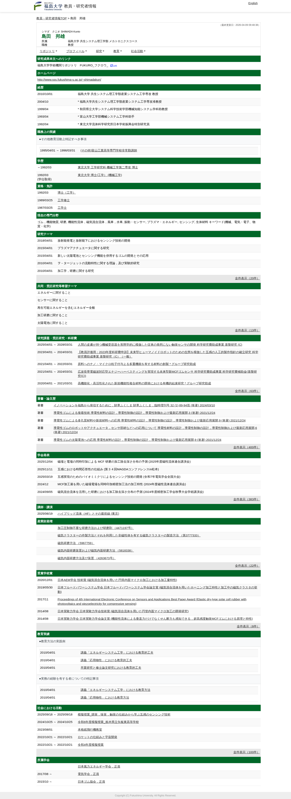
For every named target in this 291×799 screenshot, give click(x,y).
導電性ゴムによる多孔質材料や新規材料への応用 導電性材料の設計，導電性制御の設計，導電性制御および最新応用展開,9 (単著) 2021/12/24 (150, 420)
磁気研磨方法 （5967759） (76, 543)
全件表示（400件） (246, 447)
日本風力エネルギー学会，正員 (99, 766)
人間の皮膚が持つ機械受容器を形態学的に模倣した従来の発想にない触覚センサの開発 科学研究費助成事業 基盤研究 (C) (160, 344)
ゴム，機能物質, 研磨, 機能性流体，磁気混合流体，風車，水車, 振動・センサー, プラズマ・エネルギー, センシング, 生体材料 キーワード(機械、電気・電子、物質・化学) (146, 224)
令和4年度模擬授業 (91, 744)
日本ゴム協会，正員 (91, 781)
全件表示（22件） (247, 565)
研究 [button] (99, 51)
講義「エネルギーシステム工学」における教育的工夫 (117, 652)
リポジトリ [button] (47, 51)
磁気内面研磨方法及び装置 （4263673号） (87, 558)
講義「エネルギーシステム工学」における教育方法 (115, 690)
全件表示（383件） (246, 499)
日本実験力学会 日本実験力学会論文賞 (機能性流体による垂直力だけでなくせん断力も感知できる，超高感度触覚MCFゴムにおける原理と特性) (155, 618)
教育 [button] (116, 51)
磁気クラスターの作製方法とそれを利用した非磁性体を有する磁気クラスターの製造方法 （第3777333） (129, 535)
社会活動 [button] (137, 51)
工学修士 (64, 200)
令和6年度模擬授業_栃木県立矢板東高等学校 (108, 722)
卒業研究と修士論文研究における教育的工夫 (111, 667)
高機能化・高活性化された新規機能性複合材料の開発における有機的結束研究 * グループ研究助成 (144, 383)
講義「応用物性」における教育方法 (105, 697)
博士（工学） (67, 192)
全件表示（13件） (247, 330)
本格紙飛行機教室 (90, 729)
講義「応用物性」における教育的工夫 (106, 660)
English (253, 3)
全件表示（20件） (247, 278)
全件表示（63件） (247, 391)
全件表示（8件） (248, 626)
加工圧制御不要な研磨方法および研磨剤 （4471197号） (96, 528)
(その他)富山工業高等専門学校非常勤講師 (109, 150)
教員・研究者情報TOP (51, 18)
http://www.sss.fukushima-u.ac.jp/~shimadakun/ (69, 79)
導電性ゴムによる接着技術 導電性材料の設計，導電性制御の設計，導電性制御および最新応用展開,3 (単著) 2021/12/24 (134, 412)
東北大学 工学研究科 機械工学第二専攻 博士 (108, 167)
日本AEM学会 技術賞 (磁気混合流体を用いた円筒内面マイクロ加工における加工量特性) (117, 580)
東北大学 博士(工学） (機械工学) (100, 175)
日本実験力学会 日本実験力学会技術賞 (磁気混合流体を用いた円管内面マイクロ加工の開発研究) (123, 611)
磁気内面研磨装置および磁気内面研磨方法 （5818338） (96, 550)
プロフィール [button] (75, 51)
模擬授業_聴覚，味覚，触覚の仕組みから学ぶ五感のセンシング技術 (124, 714)
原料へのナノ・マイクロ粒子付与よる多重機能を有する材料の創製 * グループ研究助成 (137, 364)
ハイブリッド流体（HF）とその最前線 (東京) (88, 513)
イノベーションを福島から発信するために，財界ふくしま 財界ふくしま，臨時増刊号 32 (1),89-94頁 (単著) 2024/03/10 (134, 405)
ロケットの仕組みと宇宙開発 (97, 737)
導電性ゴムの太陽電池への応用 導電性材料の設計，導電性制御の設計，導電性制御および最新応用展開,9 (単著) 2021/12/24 (137, 439)
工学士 (62, 207)
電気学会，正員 (88, 774)
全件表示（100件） (246, 752)
